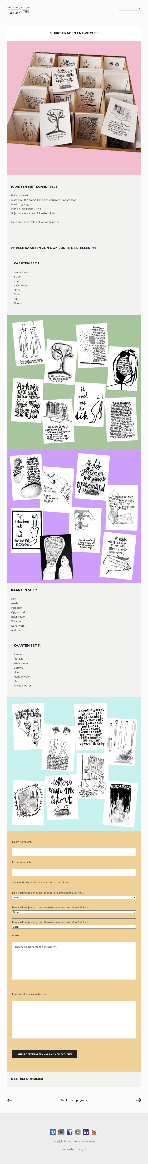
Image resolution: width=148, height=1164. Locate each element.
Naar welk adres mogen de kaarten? (74, 961)
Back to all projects (74, 1100)
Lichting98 (80, 1149)
